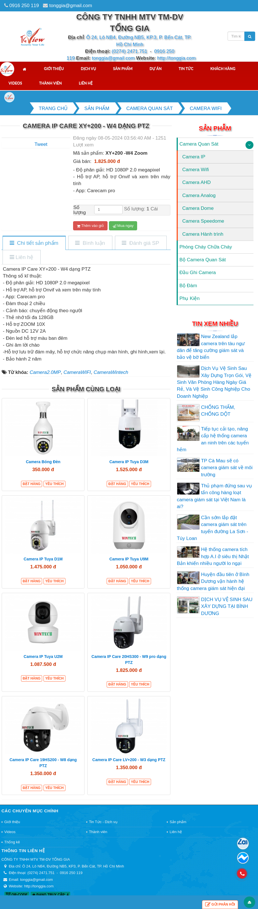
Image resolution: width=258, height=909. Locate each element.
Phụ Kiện (189, 298)
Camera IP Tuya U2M (43, 656)
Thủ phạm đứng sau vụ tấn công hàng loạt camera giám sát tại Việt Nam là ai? (214, 496)
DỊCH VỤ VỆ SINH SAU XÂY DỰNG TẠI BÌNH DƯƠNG (227, 606)
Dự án (156, 68)
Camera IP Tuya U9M (128, 559)
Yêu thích (54, 484)
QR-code (17, 895)
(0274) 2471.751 (129, 51)
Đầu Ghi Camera (197, 272)
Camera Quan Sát (198, 144)
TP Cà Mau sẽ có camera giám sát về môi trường (227, 467)
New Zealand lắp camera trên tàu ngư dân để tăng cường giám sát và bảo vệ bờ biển (211, 347)
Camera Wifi (195, 169)
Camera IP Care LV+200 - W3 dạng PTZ (129, 759)
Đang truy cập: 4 (50, 895)
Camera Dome (198, 208)
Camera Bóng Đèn (43, 461)
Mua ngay (123, 225)
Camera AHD (196, 182)
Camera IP (193, 157)
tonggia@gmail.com (70, 5)
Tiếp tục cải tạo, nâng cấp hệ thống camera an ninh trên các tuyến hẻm (213, 439)
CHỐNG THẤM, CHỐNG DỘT (218, 411)
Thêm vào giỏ (90, 225)
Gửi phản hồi (220, 904)
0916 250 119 (24, 5)
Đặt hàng (32, 484)
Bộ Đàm (188, 285)
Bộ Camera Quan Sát (202, 259)
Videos (15, 83)
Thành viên (50, 83)
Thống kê (12, 842)
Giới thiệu (54, 68)
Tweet (40, 144)
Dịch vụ (88, 68)
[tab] (34, 243)
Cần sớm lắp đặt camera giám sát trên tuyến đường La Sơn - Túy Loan (212, 528)
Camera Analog (199, 195)
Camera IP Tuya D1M (43, 559)
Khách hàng (223, 68)
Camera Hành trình (203, 234)
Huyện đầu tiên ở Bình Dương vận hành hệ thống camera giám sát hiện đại (213, 581)
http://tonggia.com (176, 58)
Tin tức (186, 68)
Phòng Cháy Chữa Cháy (205, 247)
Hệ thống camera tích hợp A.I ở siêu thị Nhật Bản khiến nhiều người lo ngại (213, 556)
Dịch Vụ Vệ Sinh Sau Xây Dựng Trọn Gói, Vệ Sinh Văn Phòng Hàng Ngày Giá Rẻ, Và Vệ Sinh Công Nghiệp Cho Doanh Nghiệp (214, 382)
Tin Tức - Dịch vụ (103, 822)
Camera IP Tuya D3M (128, 461)
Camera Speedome (203, 221)
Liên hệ (86, 83)
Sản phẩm (123, 68)
